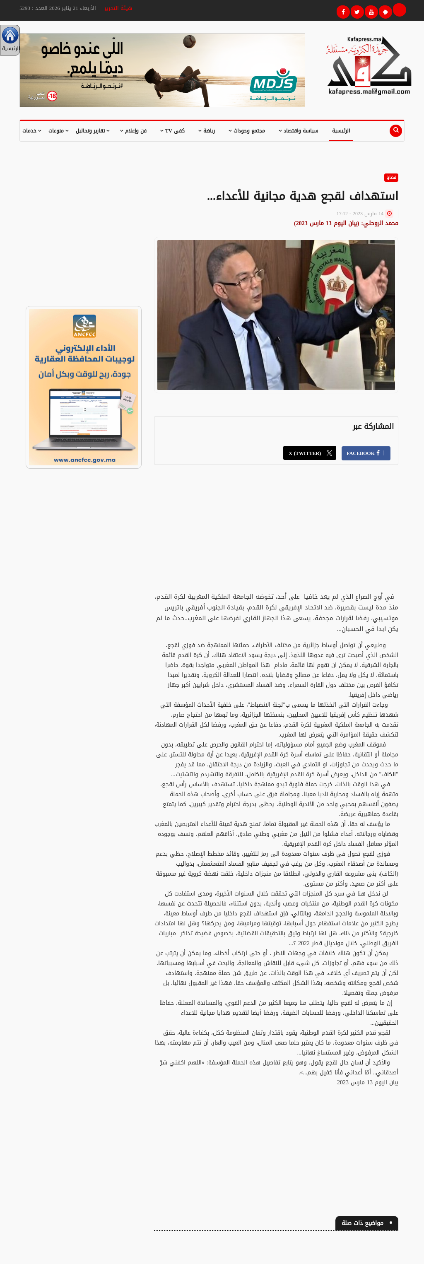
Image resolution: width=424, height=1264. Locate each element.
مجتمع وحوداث (247, 130)
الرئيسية (341, 130)
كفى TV (172, 130)
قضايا (391, 177)
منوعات (58, 130)
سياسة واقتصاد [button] (298, 130)
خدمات (31, 130)
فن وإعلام (133, 130)
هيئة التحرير (118, 8)
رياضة (206, 130)
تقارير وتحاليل (93, 130)
